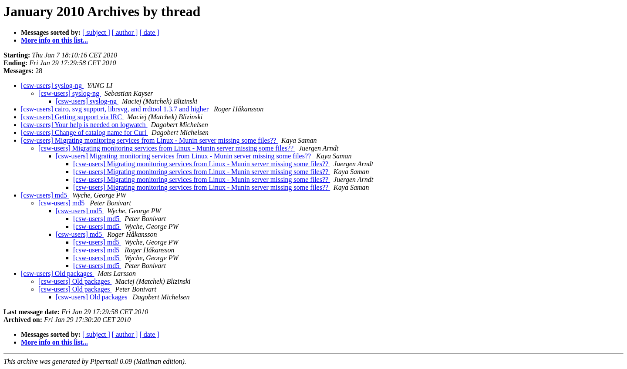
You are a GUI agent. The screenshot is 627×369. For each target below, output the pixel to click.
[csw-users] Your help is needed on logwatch (84, 124)
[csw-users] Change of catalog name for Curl (84, 132)
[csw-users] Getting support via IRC (72, 117)
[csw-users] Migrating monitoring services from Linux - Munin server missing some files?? (149, 140)
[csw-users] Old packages (57, 273)
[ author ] (125, 32)
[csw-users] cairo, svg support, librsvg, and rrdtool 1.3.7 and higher (115, 109)
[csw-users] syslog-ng (52, 85)
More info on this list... (54, 40)
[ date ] (149, 32)
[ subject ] (96, 32)
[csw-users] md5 (45, 195)
